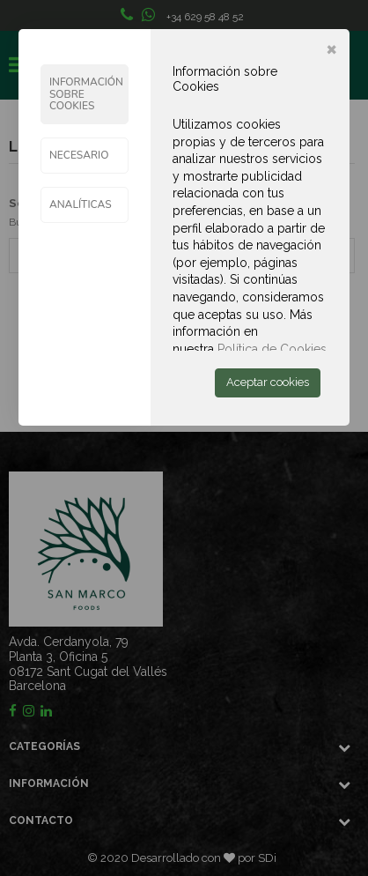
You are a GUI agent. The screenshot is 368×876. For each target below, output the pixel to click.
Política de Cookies (272, 349)
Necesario (79, 155)
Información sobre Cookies (86, 93)
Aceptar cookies (267, 382)
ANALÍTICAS (80, 204)
